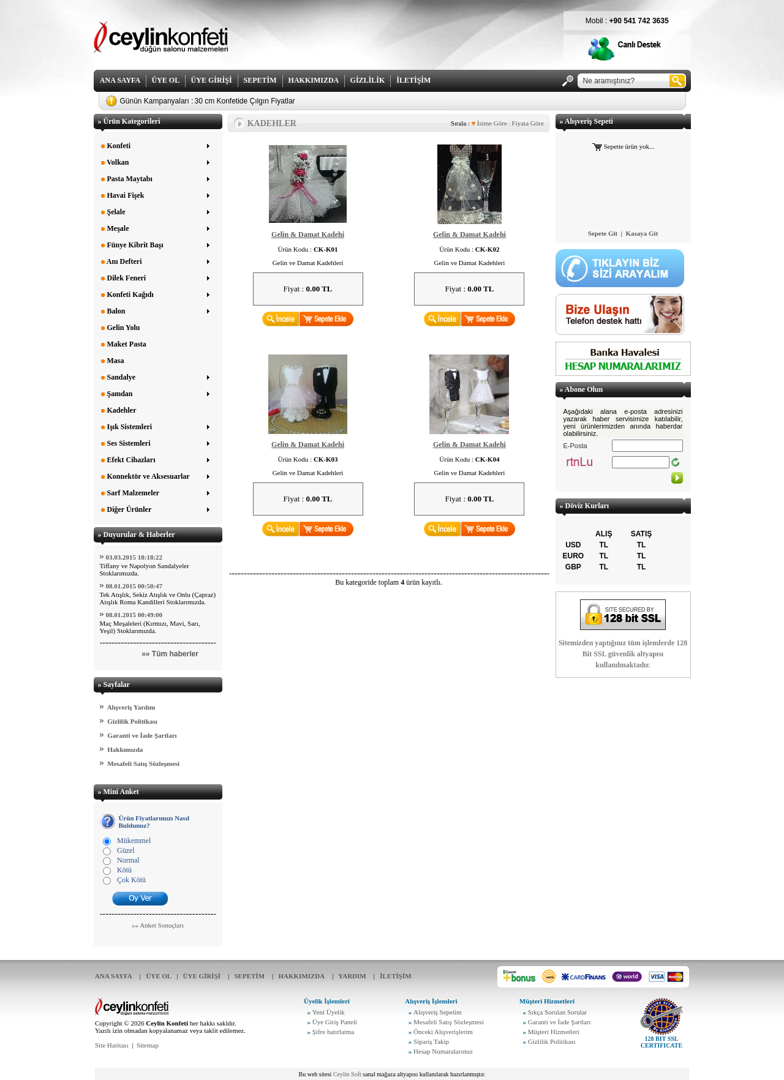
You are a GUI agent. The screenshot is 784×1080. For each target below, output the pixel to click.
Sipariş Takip (431, 1041)
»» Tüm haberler (169, 654)
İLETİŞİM (413, 80)
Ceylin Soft (347, 1074)
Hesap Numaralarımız (443, 1051)
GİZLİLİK (367, 80)
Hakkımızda (125, 749)
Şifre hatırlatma (333, 1031)
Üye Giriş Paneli (334, 1022)
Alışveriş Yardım (131, 707)
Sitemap (148, 1045)
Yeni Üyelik (328, 1012)
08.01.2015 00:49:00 (134, 614)
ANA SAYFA (120, 80)
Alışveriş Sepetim (437, 1012)
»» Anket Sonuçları (158, 925)
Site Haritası (112, 1045)
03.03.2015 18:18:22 (134, 557)
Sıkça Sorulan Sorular (557, 1012)
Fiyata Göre (527, 123)
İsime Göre (489, 123)
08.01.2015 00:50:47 (134, 586)
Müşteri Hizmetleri (553, 1031)
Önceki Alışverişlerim (443, 1031)
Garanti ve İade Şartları (141, 735)
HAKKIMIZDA (313, 80)
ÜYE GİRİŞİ (211, 80)
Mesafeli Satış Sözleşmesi (143, 763)
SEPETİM (260, 80)
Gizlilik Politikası (132, 721)
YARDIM (352, 976)
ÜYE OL (165, 80)
